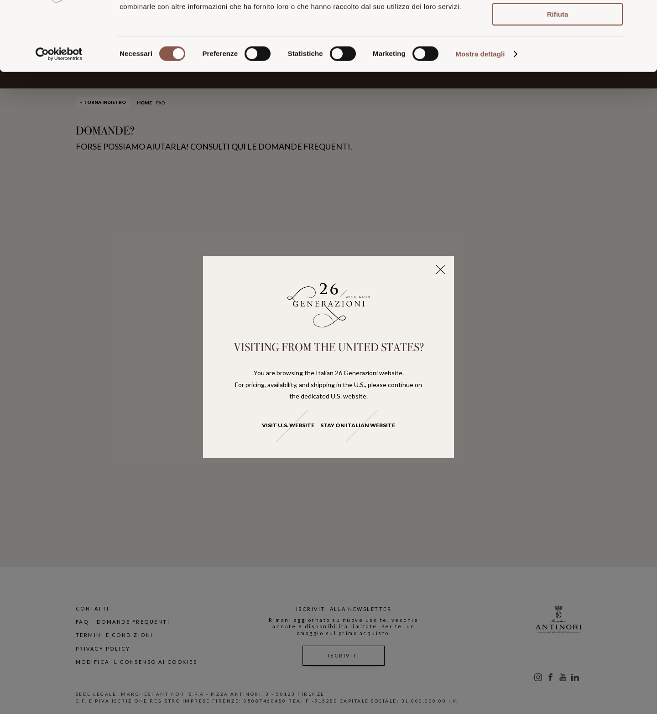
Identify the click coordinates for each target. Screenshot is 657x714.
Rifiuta (557, 74)
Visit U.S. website (288, 425)
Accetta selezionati (557, 48)
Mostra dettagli (480, 113)
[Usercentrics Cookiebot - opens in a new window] (59, 113)
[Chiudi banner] (643, 14)
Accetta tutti (558, 22)
